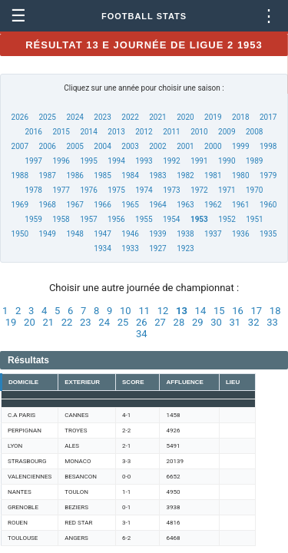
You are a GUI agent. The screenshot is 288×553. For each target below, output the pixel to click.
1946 (129, 234)
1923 (185, 248)
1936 (240, 234)
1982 (185, 175)
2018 (240, 117)
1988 (20, 175)
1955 (143, 219)
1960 (268, 204)
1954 (171, 219)
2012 (143, 131)
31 (235, 322)
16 (237, 310)
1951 (254, 219)
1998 (268, 146)
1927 (157, 248)
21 (48, 322)
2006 (46, 146)
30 (216, 322)
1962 (212, 204)
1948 (74, 234)
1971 (226, 190)
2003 (129, 146)
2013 (116, 131)
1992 (171, 161)
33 (272, 322)
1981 (212, 175)
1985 (102, 175)
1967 (74, 204)
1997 (33, 161)
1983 (157, 175)
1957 (88, 219)
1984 (129, 175)
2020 (185, 117)
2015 (60, 131)
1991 (198, 161)
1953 (199, 219)
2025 (46, 117)
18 (275, 310)
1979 (268, 175)
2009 (226, 131)
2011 (171, 131)
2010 (198, 131)
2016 (33, 131)
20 (29, 322)
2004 (102, 146)
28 (179, 322)
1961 (240, 204)
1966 (102, 204)
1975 (116, 190)
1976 (88, 190)
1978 (33, 190)
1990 (226, 161)
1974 (143, 190)
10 (125, 310)
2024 (74, 117)
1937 (212, 234)
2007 (20, 146)
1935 (268, 234)
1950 (20, 234)
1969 (20, 204)
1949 (46, 234)
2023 (102, 117)
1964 (157, 204)
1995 (88, 161)
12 (163, 310)
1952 (226, 219)
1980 (240, 175)
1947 (102, 234)
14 (201, 310)
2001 (185, 146)
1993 (143, 161)
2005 (74, 146)
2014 (88, 131)
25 (123, 322)
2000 (212, 146)
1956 (116, 219)
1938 (185, 234)
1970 (254, 190)
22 (67, 322)
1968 (46, 204)
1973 (171, 190)
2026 (20, 117)
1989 (254, 161)
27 (160, 322)
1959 (33, 219)
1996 (60, 161)
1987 (46, 175)
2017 (268, 117)
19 (11, 322)
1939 (157, 234)
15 (219, 310)
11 (144, 310)
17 (257, 310)
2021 (157, 117)
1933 (129, 248)
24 (104, 322)
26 (141, 322)
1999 (240, 146)
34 (141, 333)
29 (198, 322)
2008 (254, 131)
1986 (74, 175)
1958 (60, 219)
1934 (102, 248)
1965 (129, 204)
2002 (157, 146)
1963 (185, 204)
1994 (116, 161)
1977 (60, 190)
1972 (198, 190)
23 (85, 322)
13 (181, 310)
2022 (129, 117)
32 (254, 322)
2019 (212, 117)
